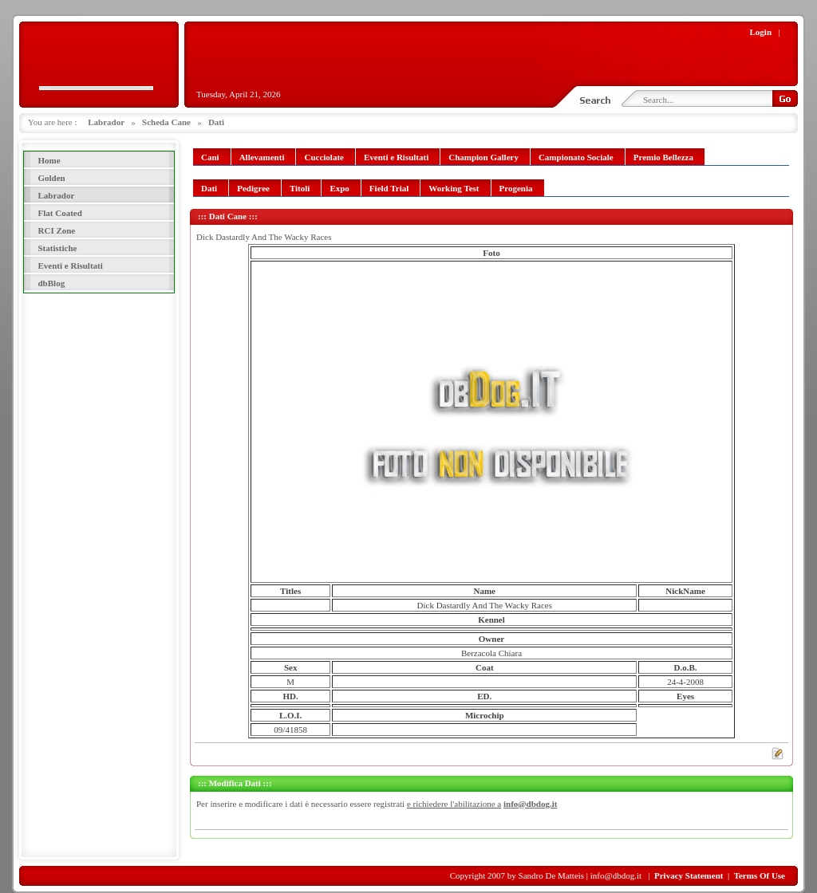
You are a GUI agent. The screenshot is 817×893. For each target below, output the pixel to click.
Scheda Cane (166, 122)
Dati (216, 122)
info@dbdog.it (530, 803)
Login (761, 32)
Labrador (106, 122)
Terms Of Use (759, 875)
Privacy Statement (688, 875)
